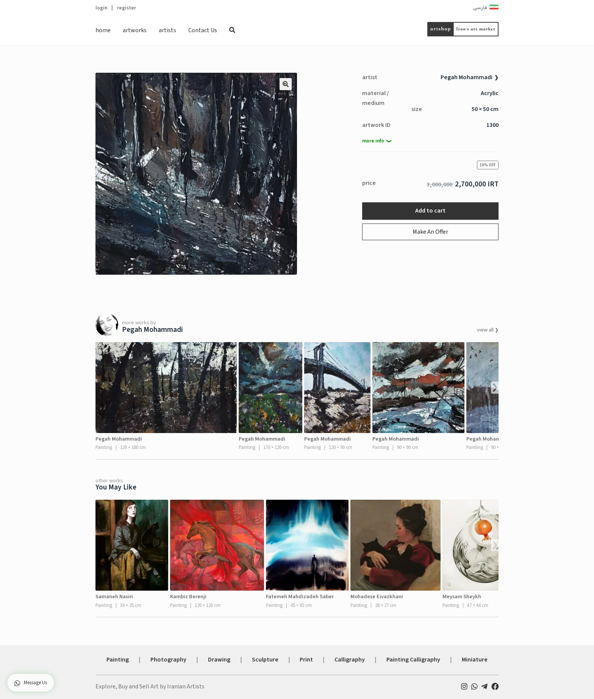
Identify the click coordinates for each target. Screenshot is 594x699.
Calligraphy (350, 659)
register (126, 7)
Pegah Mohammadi (466, 77)
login (101, 7)
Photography (168, 659)
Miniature (475, 659)
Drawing (219, 659)
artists (167, 30)
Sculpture (265, 659)
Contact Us (202, 30)
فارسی (480, 8)
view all (486, 330)
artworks (135, 30)
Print (306, 659)
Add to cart (430, 210)
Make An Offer (430, 232)
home (103, 30)
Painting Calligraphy (413, 659)
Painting (117, 659)
